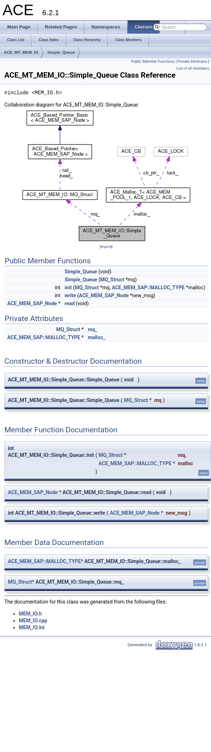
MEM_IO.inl (31, 627)
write (70, 295)
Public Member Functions (153, 61)
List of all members (192, 68)
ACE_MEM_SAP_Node (104, 295)
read (70, 303)
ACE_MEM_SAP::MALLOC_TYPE (148, 287)
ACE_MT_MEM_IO (21, 52)
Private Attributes (192, 61)
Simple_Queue (61, 52)
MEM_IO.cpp (33, 620)
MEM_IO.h (30, 614)
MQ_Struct (112, 279)
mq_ (92, 329)
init (68, 287)
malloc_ (96, 337)
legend (106, 246)
